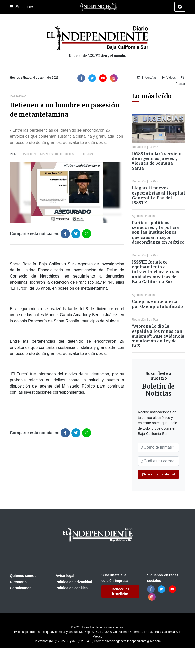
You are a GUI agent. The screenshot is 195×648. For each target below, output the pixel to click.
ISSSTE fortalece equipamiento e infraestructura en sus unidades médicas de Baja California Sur (155, 271)
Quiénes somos (23, 576)
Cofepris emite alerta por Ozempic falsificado (157, 304)
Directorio (18, 582)
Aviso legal (65, 576)
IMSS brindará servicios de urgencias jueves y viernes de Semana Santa (158, 161)
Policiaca (18, 96)
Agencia (137, 216)
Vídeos (169, 77)
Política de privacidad (74, 582)
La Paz (153, 147)
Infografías (146, 77)
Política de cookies (72, 588)
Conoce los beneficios (120, 591)
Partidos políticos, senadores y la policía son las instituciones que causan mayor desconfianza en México (158, 232)
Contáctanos (20, 588)
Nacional (151, 216)
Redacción (26, 154)
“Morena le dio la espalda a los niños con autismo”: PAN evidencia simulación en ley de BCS (158, 336)
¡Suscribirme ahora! (158, 474)
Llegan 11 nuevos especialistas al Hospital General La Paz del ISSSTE (158, 195)
